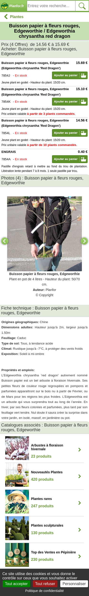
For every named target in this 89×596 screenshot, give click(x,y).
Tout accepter (16, 584)
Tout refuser (45, 584)
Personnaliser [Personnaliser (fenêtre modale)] (74, 584)
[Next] (84, 241)
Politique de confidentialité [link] (44, 591)
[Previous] (4, 241)
